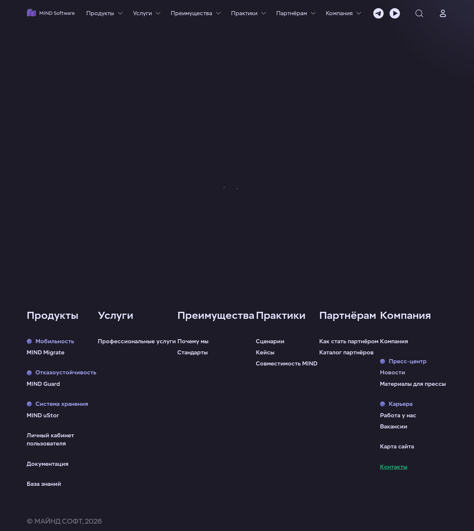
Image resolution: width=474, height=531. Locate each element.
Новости (392, 372)
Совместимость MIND (286, 363)
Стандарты (192, 352)
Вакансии (393, 426)
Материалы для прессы (413, 384)
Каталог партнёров (346, 352)
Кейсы (265, 352)
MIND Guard (43, 384)
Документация (48, 464)
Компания (394, 341)
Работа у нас (398, 415)
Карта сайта (397, 446)
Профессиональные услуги (137, 341)
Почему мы (192, 341)
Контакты (393, 467)
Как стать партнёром (348, 341)
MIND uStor (43, 415)
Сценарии (270, 341)
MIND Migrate (45, 352)
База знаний (44, 484)
